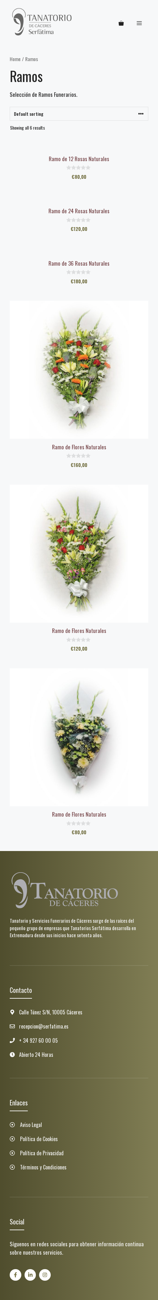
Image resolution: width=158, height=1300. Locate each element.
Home (15, 59)
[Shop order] (79, 114)
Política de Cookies (39, 1139)
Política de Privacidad (42, 1153)
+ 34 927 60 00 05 (38, 1040)
